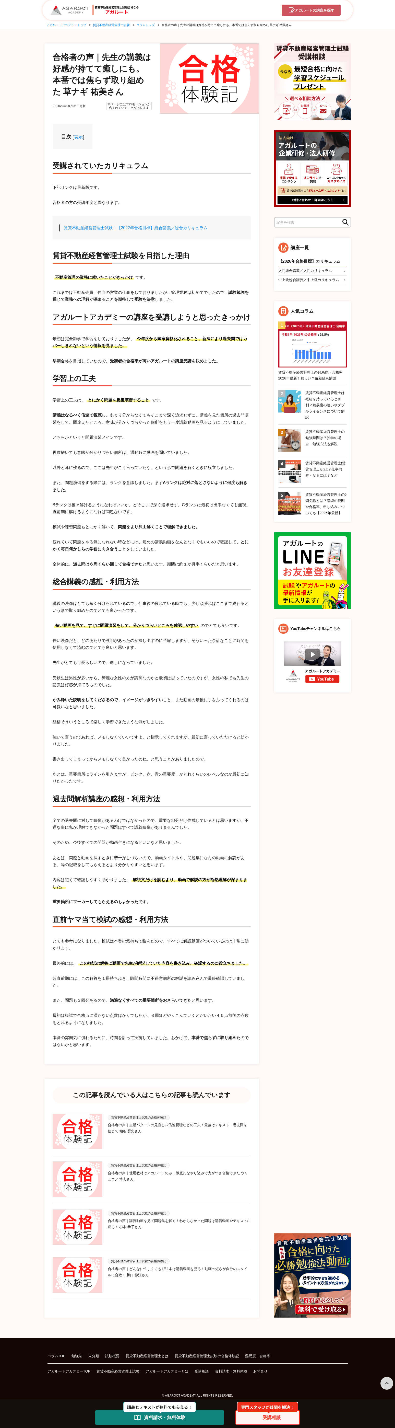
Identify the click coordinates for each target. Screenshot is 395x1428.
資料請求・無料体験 (231, 1369)
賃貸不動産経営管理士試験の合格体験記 (207, 1353)
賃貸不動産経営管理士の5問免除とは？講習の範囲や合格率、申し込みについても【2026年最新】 (326, 504)
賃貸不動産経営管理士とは (147, 1353)
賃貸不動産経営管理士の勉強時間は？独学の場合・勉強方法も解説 (325, 438)
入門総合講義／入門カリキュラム (305, 271)
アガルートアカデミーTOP (69, 1369)
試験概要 (112, 1353)
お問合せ (260, 1369)
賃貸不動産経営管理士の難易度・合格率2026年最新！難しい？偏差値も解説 (310, 375)
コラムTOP (56, 1353)
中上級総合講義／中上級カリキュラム (308, 280)
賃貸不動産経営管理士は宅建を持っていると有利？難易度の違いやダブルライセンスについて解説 (325, 405)
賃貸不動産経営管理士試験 (118, 1369)
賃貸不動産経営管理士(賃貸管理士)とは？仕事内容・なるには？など (325, 469)
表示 (78, 137)
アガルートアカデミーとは (167, 1369)
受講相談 (202, 1369)
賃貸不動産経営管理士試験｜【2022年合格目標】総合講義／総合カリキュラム (136, 228)
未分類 (93, 1353)
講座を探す (314, 10)
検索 (344, 222)
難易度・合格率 (257, 1353)
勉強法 (76, 1353)
